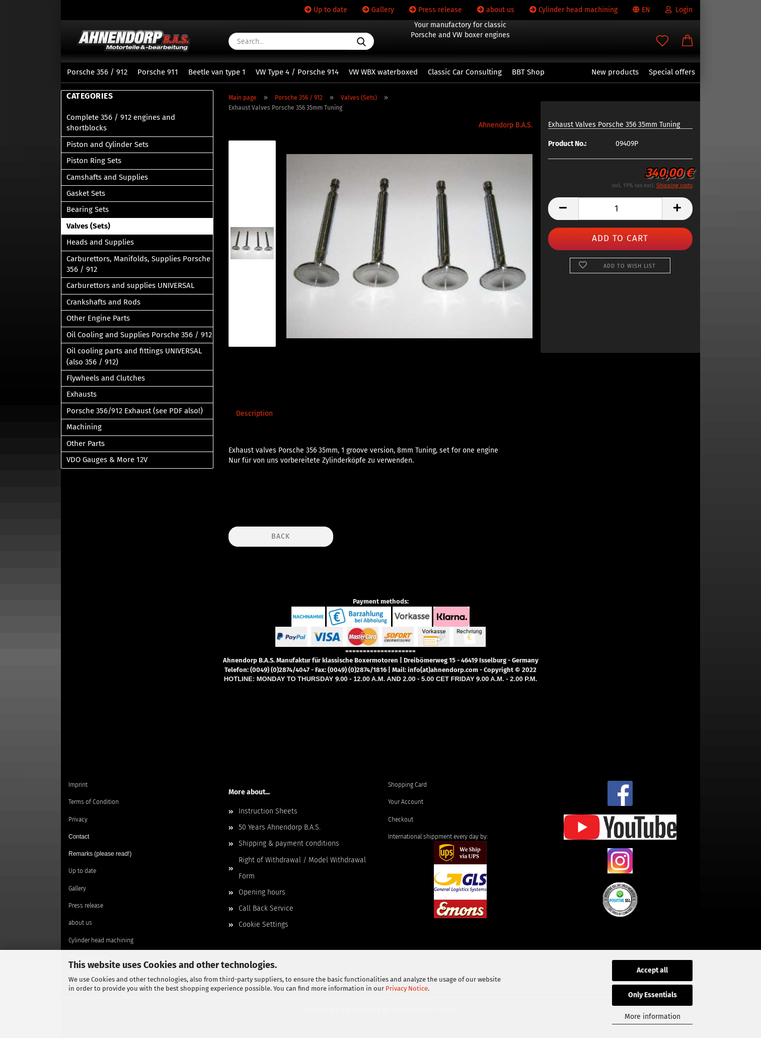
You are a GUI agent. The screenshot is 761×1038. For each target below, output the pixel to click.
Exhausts (81, 394)
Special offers (672, 72)
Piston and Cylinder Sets (107, 144)
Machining (84, 426)
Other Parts (85, 443)
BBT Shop (528, 72)
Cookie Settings (263, 924)
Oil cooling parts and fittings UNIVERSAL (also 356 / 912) (134, 356)
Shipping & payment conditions (289, 843)
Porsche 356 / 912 (97, 72)
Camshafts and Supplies (107, 177)
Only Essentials (652, 995)
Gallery (378, 10)
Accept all (652, 970)
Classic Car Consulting (465, 72)
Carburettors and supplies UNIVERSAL (130, 285)
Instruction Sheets (268, 811)
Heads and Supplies (100, 242)
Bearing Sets (87, 209)
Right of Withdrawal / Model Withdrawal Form (302, 868)
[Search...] (361, 41)
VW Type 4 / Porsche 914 (297, 72)
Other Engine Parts (98, 318)
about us (495, 10)
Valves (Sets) (88, 226)
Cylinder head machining (573, 10)
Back (280, 536)
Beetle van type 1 (217, 72)
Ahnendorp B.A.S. (505, 125)
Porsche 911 (157, 72)
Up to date (326, 10)
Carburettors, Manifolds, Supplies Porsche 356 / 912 (138, 264)
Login (679, 10)
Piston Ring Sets (93, 160)
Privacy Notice (407, 988)
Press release (435, 10)
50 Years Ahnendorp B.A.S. (280, 827)
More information (652, 1016)
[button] (687, 41)
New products (615, 72)
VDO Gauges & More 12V (106, 459)
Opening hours (262, 892)
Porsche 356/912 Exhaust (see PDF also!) (134, 410)
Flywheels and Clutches (105, 378)
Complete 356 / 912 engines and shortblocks (120, 122)
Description (254, 413)
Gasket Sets (85, 193)
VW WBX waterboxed (383, 72)
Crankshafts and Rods (103, 302)
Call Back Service (266, 908)
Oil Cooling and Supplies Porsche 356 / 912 (139, 334)
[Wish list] (662, 41)
